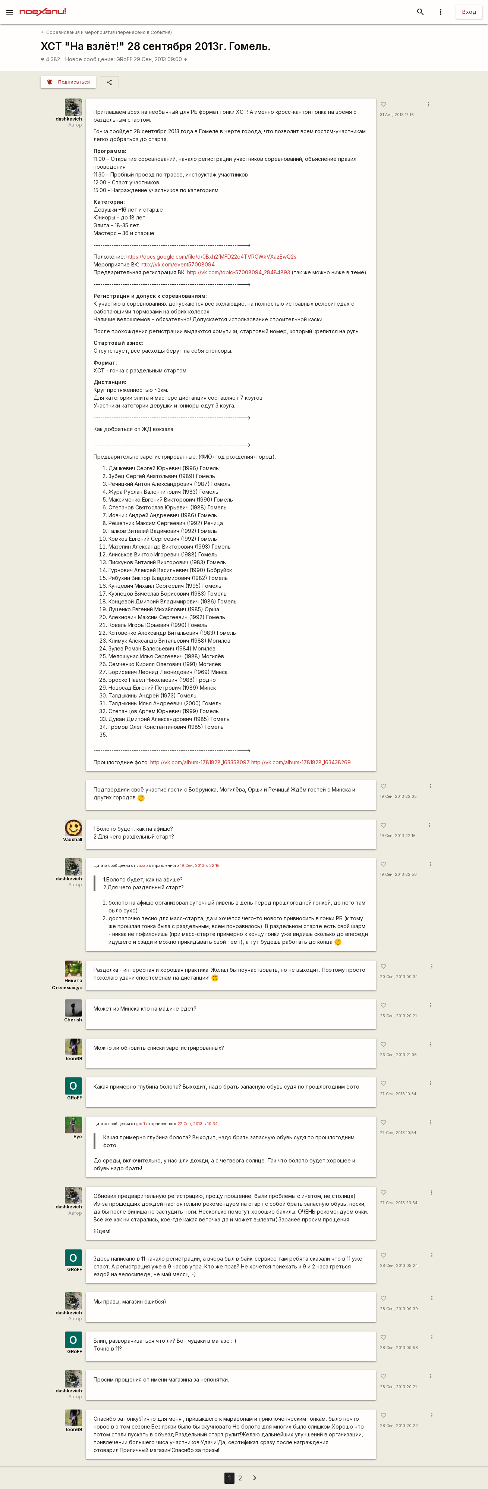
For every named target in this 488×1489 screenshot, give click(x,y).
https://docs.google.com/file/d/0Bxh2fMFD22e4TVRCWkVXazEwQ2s (211, 256)
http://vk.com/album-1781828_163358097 (200, 762)
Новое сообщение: (90, 59)
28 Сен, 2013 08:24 (399, 1265)
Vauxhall (72, 839)
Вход (469, 12)
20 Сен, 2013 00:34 (399, 976)
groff (140, 1123)
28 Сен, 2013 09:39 (399, 1309)
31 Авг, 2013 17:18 (397, 114)
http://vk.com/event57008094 (178, 264)
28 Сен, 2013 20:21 (398, 1387)
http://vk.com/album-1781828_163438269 (301, 762)
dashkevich (69, 119)
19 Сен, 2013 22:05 (398, 796)
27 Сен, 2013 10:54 (398, 1132)
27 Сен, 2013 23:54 (399, 1203)
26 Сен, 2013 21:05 (398, 1054)
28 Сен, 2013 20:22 (399, 1425)
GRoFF (124, 59)
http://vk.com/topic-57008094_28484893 (238, 272)
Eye (77, 1136)
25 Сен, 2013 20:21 (398, 1016)
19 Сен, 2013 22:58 (398, 874)
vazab (142, 865)
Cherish (73, 1020)
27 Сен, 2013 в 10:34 (197, 1123)
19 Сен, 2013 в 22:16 (200, 865)
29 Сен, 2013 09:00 (161, 59)
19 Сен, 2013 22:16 (398, 835)
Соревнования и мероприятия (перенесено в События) (106, 32)
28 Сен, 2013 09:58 (399, 1347)
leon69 (74, 1058)
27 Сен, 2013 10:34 (398, 1094)
